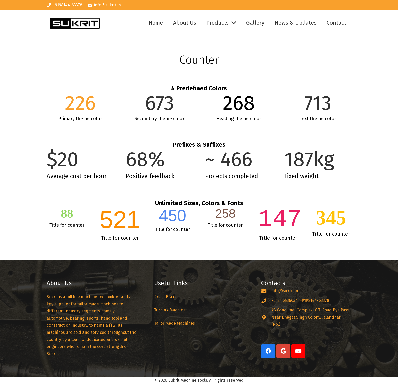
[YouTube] (298, 351)
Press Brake (166, 296)
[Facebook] (268, 351)
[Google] (283, 351)
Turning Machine (170, 310)
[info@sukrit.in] (266, 291)
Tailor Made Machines (174, 323)
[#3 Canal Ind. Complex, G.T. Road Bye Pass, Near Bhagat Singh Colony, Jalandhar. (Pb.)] (266, 317)
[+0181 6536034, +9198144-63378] (266, 300)
